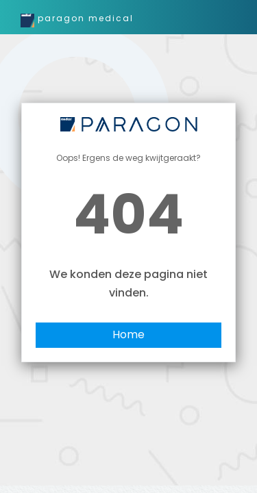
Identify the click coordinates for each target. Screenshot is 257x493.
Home (128, 334)
